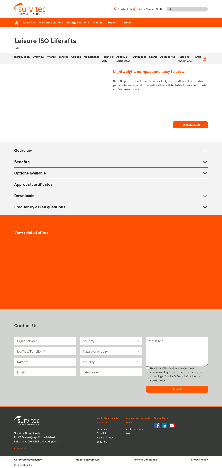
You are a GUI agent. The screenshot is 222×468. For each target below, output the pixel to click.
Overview (23, 150)
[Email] (45, 372)
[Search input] (190, 9)
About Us (29, 22)
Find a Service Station (149, 9)
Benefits (22, 161)
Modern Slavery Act (87, 459)
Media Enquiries (134, 429)
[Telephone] (111, 372)
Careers (127, 22)
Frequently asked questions (39, 206)
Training (98, 22)
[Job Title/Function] (45, 351)
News (128, 433)
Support (113, 22)
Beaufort (102, 441)
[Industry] (111, 362)
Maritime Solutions (51, 22)
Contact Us (123, 9)
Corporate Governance (28, 459)
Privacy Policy (199, 459)
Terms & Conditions (188, 376)
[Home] (17, 22)
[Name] (45, 362)
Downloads (24, 195)
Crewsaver (102, 429)
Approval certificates (33, 184)
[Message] (177, 351)
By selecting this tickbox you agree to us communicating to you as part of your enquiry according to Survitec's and (176, 374)
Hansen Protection (107, 437)
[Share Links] (204, 58)
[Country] (111, 341)
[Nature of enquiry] (111, 351)
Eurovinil (101, 433)
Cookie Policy (157, 380)
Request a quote (190, 125)
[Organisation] (45, 341)
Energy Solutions (78, 22)
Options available (30, 173)
